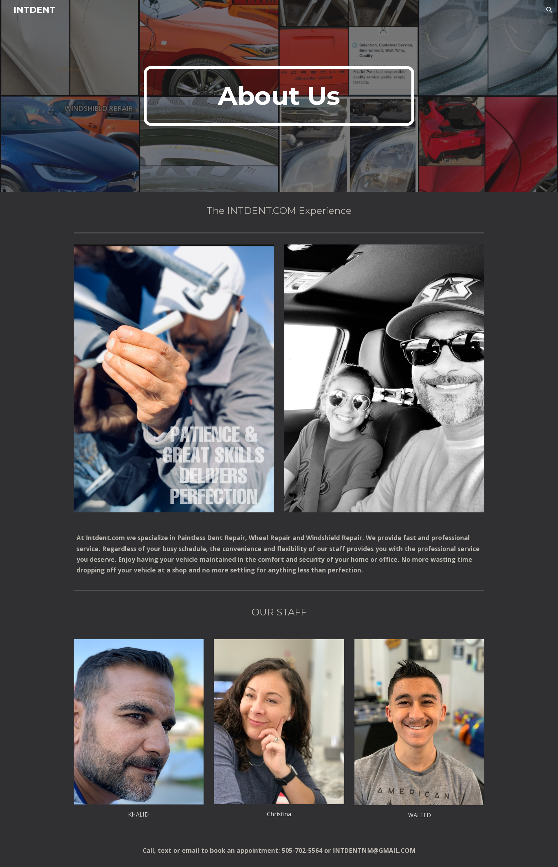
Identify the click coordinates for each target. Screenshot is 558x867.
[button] (549, 9)
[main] (279, 96)
